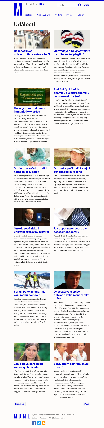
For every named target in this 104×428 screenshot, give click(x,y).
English (87, 4)
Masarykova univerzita (46, 415)
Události (28, 14)
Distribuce (43, 418)
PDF (50, 418)
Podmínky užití (58, 418)
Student (58, 14)
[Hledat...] (69, 5)
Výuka (69, 14)
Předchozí (19, 404)
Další (86, 404)
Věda (43, 14)
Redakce (35, 418)
